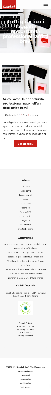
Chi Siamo (25, 187)
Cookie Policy (25, 383)
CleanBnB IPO (25, 212)
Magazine (25, 220)
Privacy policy (25, 379)
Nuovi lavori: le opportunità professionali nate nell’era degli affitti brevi (23, 103)
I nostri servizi (25, 191)
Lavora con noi (25, 195)
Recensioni (25, 208)
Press (25, 199)
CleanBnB (34, 116)
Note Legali (25, 375)
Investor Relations (25, 229)
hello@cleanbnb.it (25, 335)
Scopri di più (25, 143)
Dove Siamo (26, 203)
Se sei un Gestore (25, 216)
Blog (25, 115)
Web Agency (25, 387)
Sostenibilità (25, 225)
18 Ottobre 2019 (11, 115)
